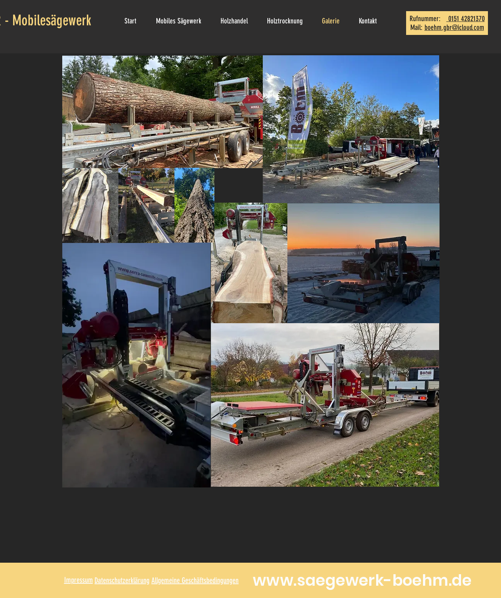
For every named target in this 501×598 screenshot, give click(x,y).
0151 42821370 (465, 18)
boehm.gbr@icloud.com (454, 27)
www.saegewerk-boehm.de (362, 580)
